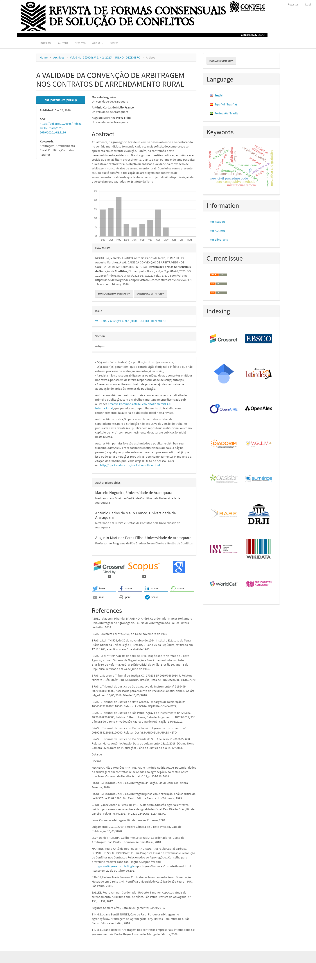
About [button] (97, 43)
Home (44, 57)
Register (293, 4)
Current (63, 43)
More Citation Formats (114, 293)
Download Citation (150, 293)
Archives (80, 43)
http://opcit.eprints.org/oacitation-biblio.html (130, 465)
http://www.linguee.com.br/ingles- (114, 866)
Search (114, 43)
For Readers (217, 222)
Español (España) (225, 104)
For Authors (217, 231)
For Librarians (219, 240)
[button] (104, 588)
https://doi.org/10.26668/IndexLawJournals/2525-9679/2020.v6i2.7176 (60, 128)
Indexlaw (45, 43)
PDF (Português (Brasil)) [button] (61, 100)
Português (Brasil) (226, 113)
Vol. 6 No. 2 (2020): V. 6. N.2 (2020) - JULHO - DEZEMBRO (105, 57)
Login (308, 4)
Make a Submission (221, 60)
